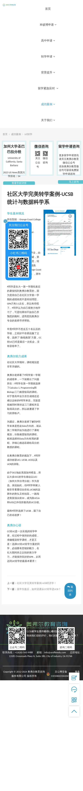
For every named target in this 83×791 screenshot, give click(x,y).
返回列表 (70, 590)
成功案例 (48, 104)
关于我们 (48, 120)
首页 (48, 8)
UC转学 (28, 134)
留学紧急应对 (48, 88)
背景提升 (48, 72)
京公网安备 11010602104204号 (61, 673)
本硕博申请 (48, 24)
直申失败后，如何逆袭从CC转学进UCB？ (39, 589)
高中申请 (48, 40)
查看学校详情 (19, 183)
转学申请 (48, 56)
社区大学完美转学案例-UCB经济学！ (36, 583)
